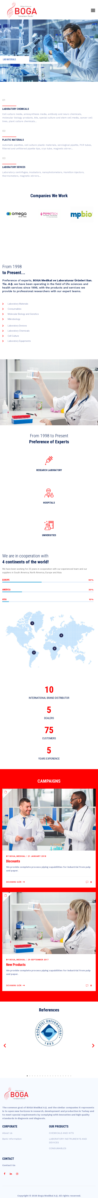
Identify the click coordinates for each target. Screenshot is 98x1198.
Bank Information (12, 1139)
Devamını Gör (13, 882)
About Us (7, 1133)
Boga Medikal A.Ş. (48, 1195)
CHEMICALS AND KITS (61, 1133)
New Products (16, 965)
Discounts (13, 861)
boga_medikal (17, 856)
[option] (16, 214)
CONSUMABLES (57, 1148)
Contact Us (8, 1165)
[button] (4, 1045)
